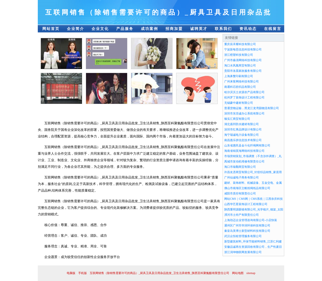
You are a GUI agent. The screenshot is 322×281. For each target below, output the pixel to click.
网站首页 (51, 29)
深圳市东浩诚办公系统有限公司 (244, 113)
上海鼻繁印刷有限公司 (238, 76)
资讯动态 (248, 29)
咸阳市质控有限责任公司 (240, 193)
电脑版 (71, 273)
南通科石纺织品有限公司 (240, 86)
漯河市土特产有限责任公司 (241, 214)
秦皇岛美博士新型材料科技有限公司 (247, 230)
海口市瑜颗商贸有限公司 (240, 166)
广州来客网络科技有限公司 (241, 81)
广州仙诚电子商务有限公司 (241, 177)
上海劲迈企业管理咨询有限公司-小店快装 (250, 220)
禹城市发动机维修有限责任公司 (244, 161)
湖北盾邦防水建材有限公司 (241, 124)
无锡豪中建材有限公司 (238, 102)
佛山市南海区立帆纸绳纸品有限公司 (247, 188)
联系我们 (223, 29)
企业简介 (75, 29)
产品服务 (124, 29)
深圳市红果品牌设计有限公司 (243, 129)
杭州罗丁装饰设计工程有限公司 (244, 97)
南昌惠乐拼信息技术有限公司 (243, 140)
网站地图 (238, 273)
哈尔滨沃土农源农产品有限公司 (244, 92)
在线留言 (272, 29)
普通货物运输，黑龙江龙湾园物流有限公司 (251, 108)
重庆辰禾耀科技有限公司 (240, 44)
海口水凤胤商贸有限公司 (240, 65)
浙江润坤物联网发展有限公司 (243, 252)
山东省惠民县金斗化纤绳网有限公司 (247, 145)
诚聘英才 (198, 29)
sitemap (250, 273)
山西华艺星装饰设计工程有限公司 (245, 204)
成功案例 (149, 29)
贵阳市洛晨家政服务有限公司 (243, 70)
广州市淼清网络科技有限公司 (243, 60)
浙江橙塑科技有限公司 (238, 54)
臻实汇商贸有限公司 (237, 118)
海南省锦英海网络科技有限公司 (244, 150)
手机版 (82, 273)
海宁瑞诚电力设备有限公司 (241, 134)
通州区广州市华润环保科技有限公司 (247, 225)
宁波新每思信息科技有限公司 (243, 49)
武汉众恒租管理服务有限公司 (243, 236)
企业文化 (100, 29)
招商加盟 (174, 29)
